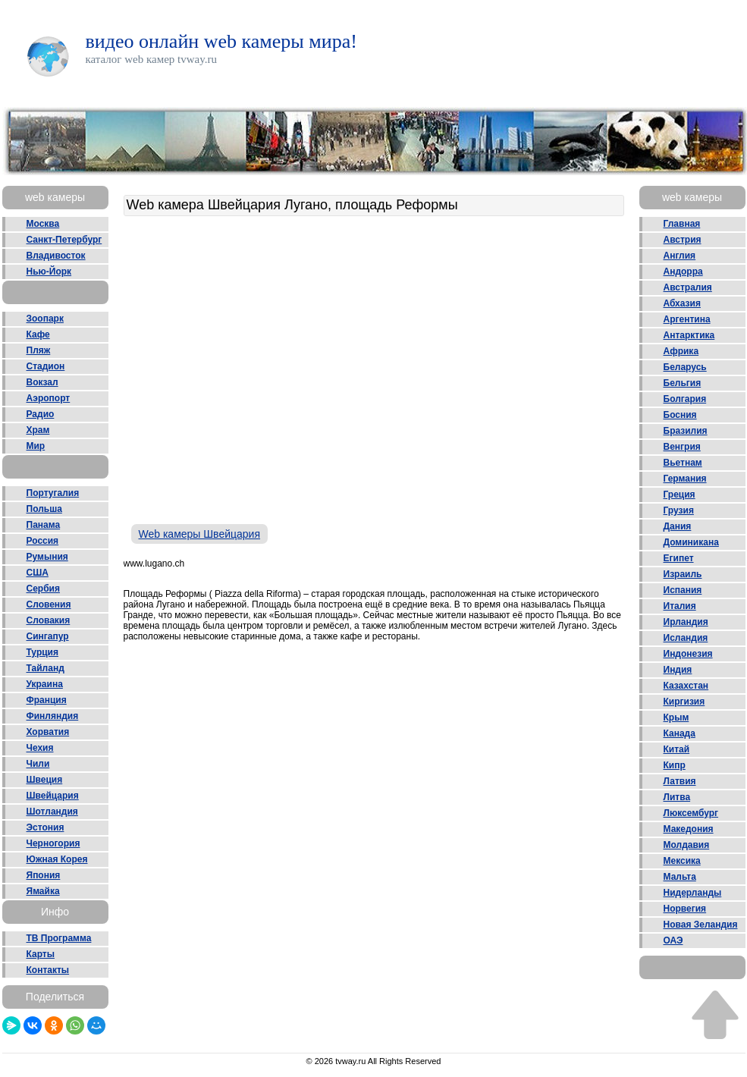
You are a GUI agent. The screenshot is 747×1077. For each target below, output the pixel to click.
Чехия (40, 748)
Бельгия (682, 383)
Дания (678, 526)
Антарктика (689, 335)
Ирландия (686, 622)
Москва (43, 223)
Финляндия (53, 716)
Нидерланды (693, 892)
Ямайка (43, 891)
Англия (680, 255)
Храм (38, 430)
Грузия (679, 510)
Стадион (46, 366)
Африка (681, 351)
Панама (44, 525)
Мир (36, 446)
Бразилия (686, 430)
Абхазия (682, 303)
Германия (685, 478)
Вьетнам (683, 462)
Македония (689, 829)
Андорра (683, 271)
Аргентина (687, 319)
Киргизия (684, 701)
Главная (682, 223)
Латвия (680, 781)
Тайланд (45, 668)
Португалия (53, 493)
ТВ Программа (59, 938)
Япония (44, 875)
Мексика (682, 861)
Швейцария (53, 795)
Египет (679, 558)
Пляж (39, 350)
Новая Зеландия (701, 924)
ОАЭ (673, 940)
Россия (43, 540)
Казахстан (686, 685)
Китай (677, 749)
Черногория (53, 843)
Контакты (48, 970)
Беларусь (685, 367)
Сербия (43, 588)
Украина (45, 684)
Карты (41, 954)
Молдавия (687, 845)
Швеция (45, 779)
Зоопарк (45, 318)
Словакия (49, 620)
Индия (678, 669)
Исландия (686, 638)
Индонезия (688, 653)
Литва (677, 797)
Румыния (47, 556)
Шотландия (52, 811)
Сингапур (48, 636)
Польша (44, 509)
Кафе (38, 334)
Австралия (688, 287)
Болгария (685, 399)
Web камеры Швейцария (200, 534)
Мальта (680, 876)
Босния (680, 415)
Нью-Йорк (49, 271)
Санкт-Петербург (64, 239)
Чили (38, 763)
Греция (679, 494)
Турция (42, 652)
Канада (679, 733)
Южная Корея (57, 859)
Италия (680, 606)
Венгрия (682, 446)
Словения (49, 604)
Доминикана (691, 542)
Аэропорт (49, 398)
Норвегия (685, 908)
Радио (41, 414)
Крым (676, 717)
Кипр (675, 765)
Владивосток (56, 255)
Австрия (682, 239)
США (38, 572)
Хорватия (48, 732)
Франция (47, 700)
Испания (683, 590)
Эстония (45, 827)
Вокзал (42, 382)
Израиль (683, 574)
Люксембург (691, 813)
